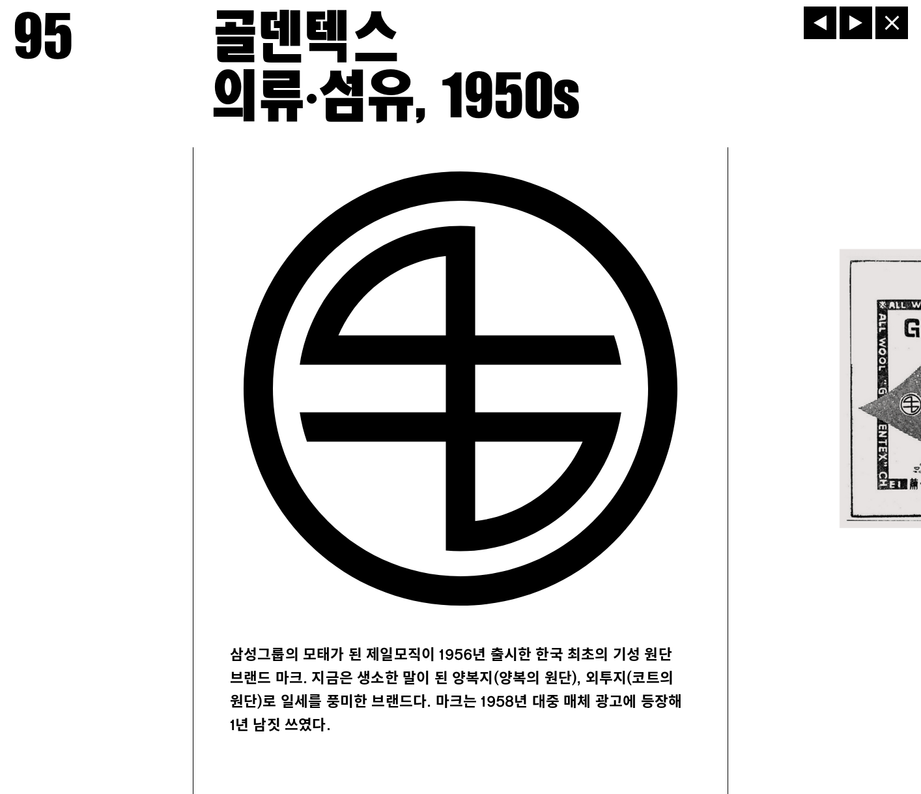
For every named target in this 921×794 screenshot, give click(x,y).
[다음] (856, 23)
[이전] (820, 23)
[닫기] (891, 23)
